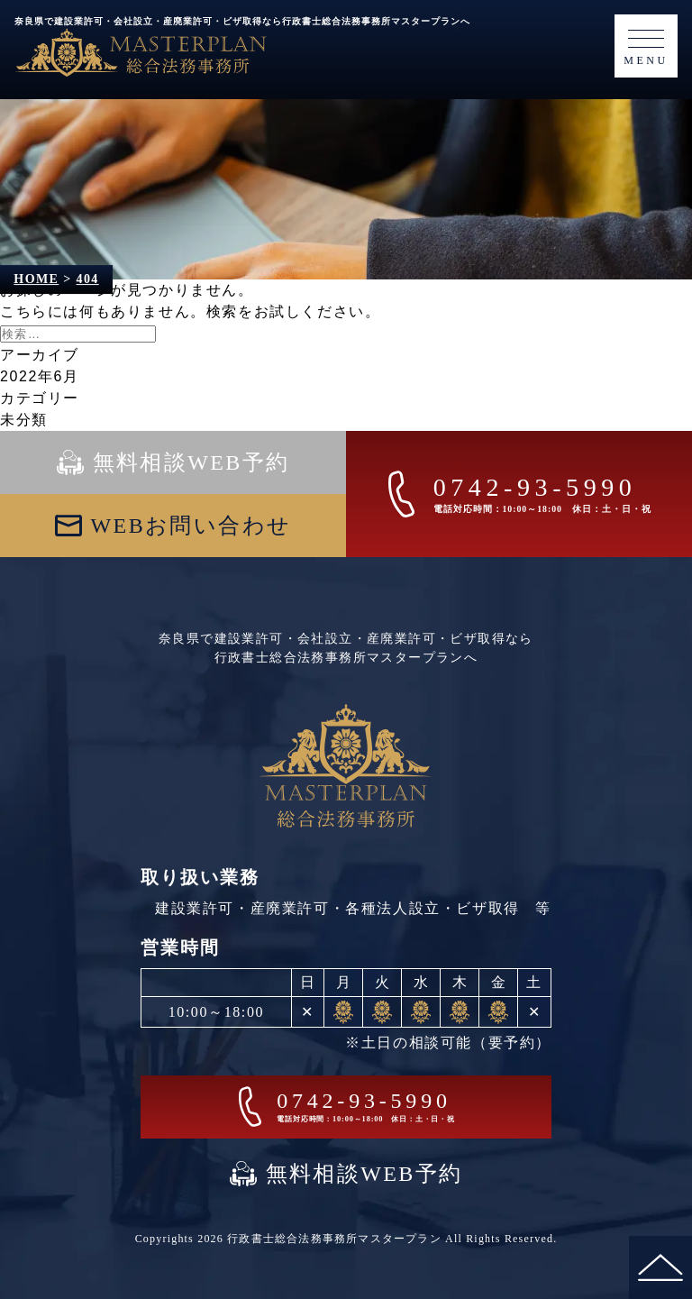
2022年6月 (39, 376)
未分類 (24, 419)
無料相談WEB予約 (191, 462)
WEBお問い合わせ (191, 525)
